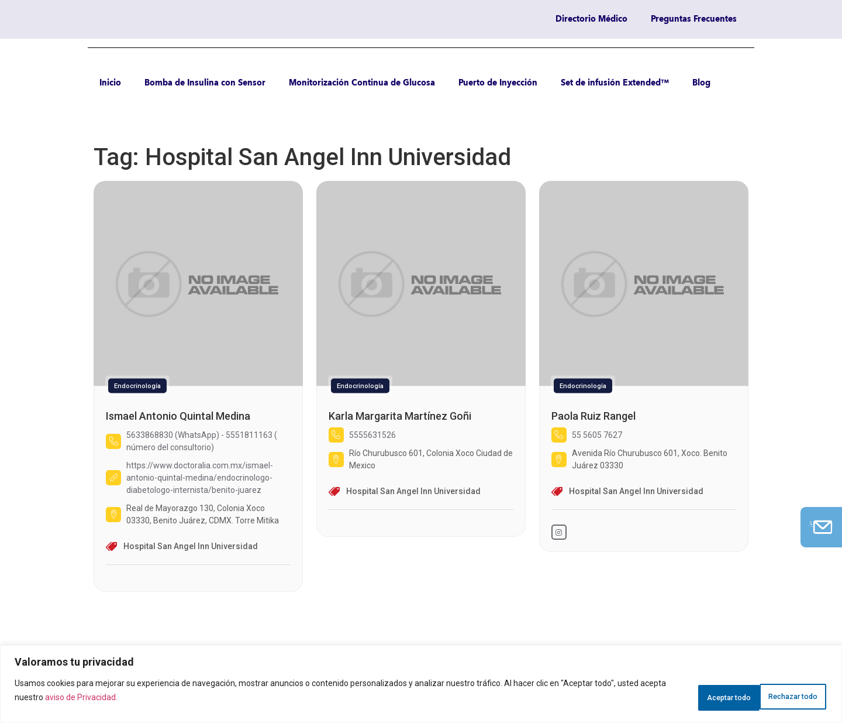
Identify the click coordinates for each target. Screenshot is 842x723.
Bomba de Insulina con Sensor (204, 83)
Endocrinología (137, 386)
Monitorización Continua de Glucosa (362, 83)
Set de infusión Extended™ (615, 83)
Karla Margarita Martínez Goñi (400, 416)
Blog (701, 83)
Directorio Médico (591, 19)
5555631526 (372, 435)
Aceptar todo (785, 694)
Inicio (110, 83)
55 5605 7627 (597, 435)
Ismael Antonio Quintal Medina (178, 416)
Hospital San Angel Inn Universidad (190, 546)
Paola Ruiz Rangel (593, 416)
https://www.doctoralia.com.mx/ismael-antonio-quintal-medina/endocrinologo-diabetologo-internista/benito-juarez (199, 478)
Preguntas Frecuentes (694, 19)
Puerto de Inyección (497, 83)
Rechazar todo (693, 694)
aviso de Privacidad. (109, 697)
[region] (421, 684)
